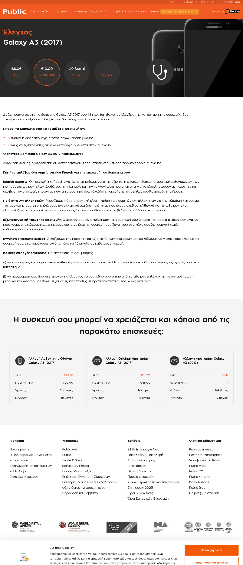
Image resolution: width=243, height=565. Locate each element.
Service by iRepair (75, 465)
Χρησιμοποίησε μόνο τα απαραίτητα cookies (211, 544)
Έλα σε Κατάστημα (147, 11)
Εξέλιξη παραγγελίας (143, 449)
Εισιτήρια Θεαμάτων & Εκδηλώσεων (89, 482)
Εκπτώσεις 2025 (140, 487)
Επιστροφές (137, 465)
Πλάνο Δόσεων (139, 471)
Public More (198, 465)
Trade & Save (72, 460)
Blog (171, 2)
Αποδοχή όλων (211, 529)
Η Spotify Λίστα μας (204, 493)
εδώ (132, 547)
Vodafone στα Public (205, 460)
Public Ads (70, 449)
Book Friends (199, 482)
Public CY (196, 471)
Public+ (67, 454)
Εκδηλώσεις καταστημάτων (30, 465)
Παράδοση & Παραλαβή (145, 454)
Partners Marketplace (205, 454)
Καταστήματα (231, 2)
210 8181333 (208, 2)
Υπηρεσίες (65, 12)
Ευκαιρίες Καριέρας (23, 476)
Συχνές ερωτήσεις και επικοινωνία (153, 482)
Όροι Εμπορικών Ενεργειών (148, 498)
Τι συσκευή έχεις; (43, 12)
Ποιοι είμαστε (19, 449)
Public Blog (197, 487)
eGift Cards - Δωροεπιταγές (83, 487)
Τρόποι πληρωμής (141, 460)
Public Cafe (18, 471)
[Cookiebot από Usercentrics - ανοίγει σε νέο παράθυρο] (24, 557)
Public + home (199, 476)
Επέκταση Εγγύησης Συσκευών (86, 476)
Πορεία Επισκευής (123, 11)
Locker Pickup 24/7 (76, 471)
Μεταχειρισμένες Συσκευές (93, 12)
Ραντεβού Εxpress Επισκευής (179, 12)
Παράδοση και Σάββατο (80, 493)
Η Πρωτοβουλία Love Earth (30, 454)
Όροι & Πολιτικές (140, 493)
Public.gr (188, 2)
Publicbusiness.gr (202, 449)
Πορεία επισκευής (141, 476)
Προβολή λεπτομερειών (65, 557)
